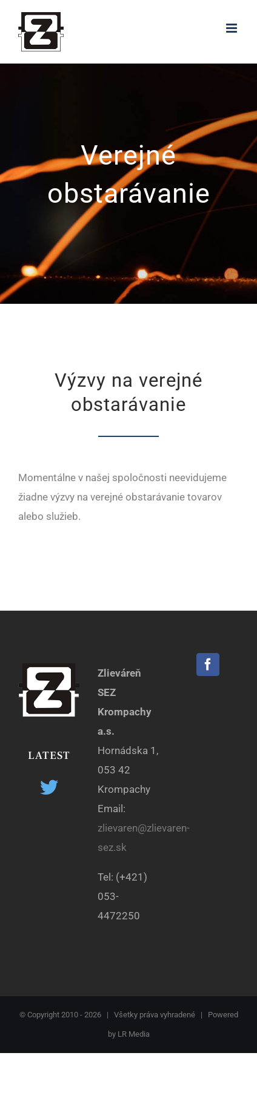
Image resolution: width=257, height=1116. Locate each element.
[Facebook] (207, 664)
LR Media (134, 1034)
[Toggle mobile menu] (232, 28)
